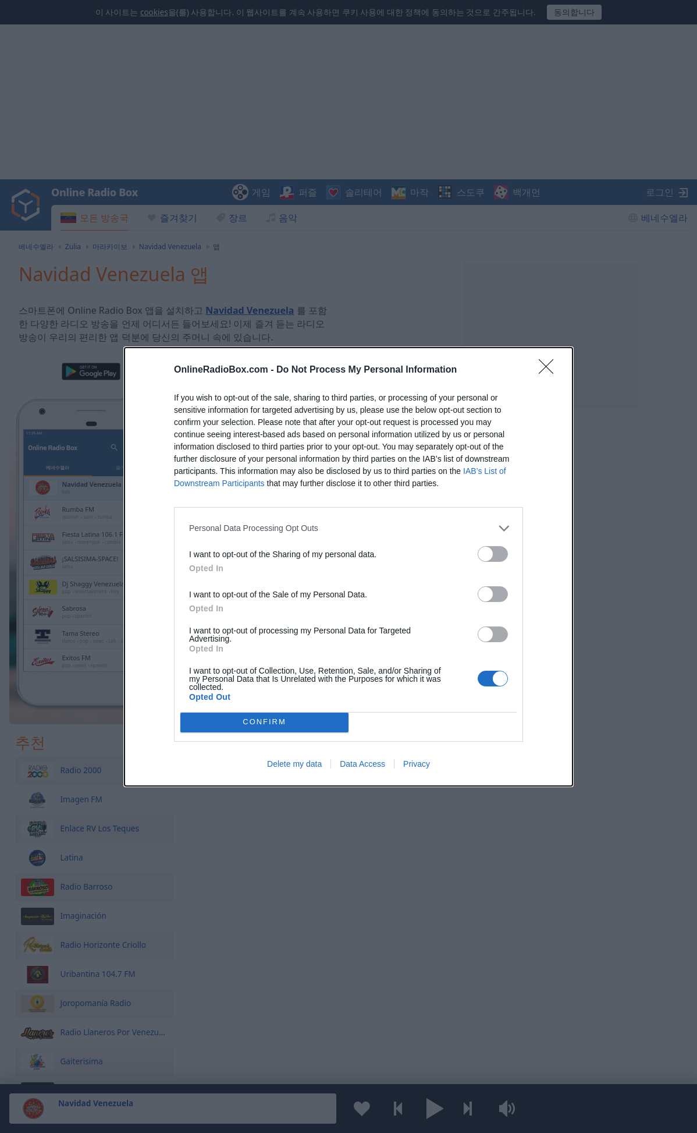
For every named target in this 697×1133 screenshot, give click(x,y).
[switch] (493, 554)
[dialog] (348, 567)
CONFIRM (264, 721)
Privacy (416, 764)
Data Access (362, 764)
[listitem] (348, 528)
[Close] (550, 370)
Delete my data (294, 764)
